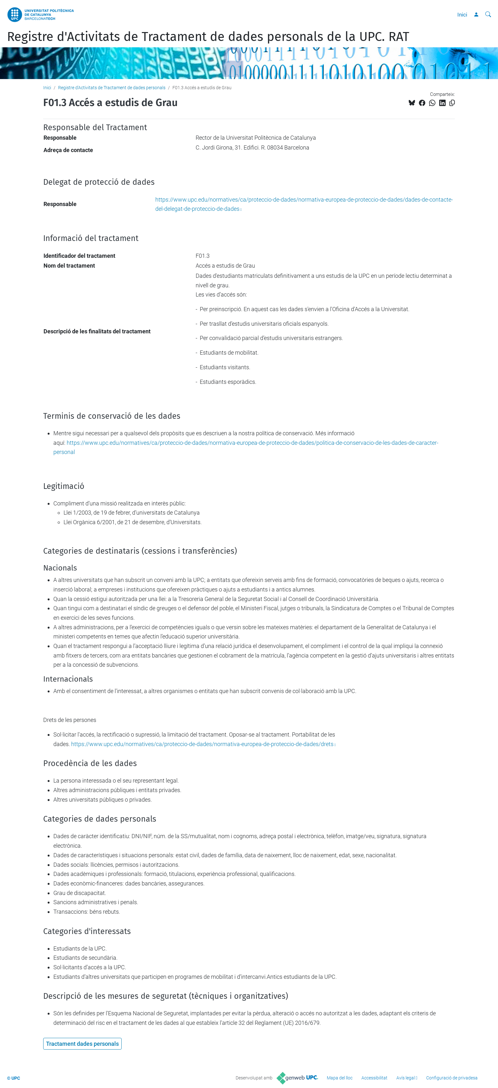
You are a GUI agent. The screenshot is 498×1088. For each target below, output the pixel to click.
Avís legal (405, 1077)
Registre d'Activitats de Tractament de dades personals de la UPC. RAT (208, 36)
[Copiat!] (452, 103)
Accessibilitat (374, 1077)
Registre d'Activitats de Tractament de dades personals (111, 87)
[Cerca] (488, 14)
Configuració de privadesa (452, 1077)
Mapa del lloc (340, 1077)
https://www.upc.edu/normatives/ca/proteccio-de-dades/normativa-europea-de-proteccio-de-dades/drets (202, 744)
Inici (462, 14)
